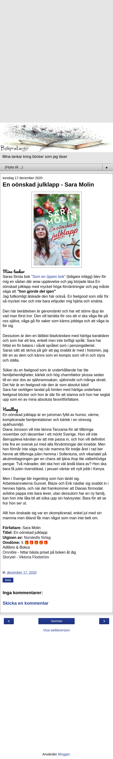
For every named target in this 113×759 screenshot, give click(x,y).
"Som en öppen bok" (49, 277)
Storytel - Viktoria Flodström (26, 557)
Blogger (64, 754)
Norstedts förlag (37, 537)
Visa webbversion (56, 630)
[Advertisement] (56, 63)
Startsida (56, 621)
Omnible (10, 552)
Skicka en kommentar (25, 603)
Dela (8, 580)
